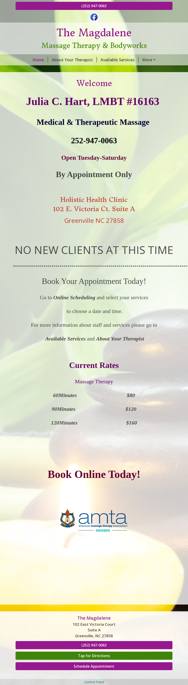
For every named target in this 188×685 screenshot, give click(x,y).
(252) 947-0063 (94, 5)
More (147, 59)
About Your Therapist (74, 59)
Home (40, 59)
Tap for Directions (94, 655)
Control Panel (94, 682)
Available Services (120, 59)
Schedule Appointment (94, 666)
